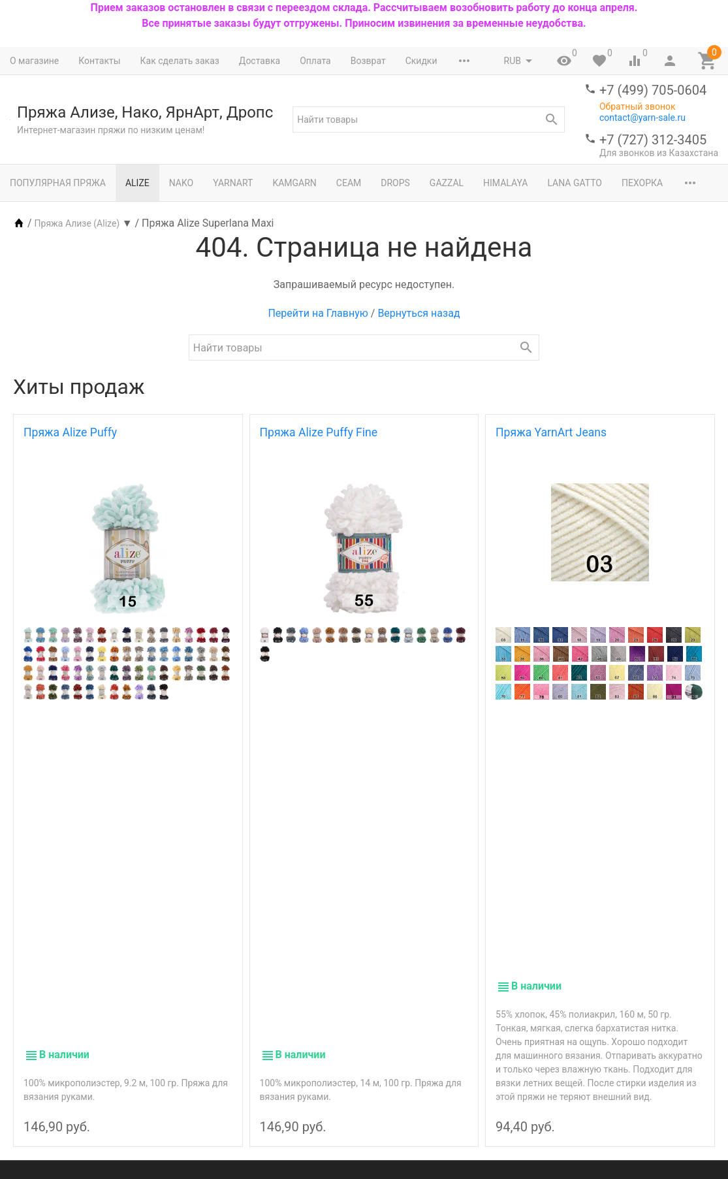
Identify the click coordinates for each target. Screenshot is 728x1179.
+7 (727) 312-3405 (652, 140)
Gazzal (447, 183)
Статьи (394, 1104)
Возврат (368, 61)
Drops (395, 183)
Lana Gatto (574, 183)
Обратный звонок (637, 106)
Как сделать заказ (179, 61)
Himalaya (505, 183)
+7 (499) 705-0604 (652, 90)
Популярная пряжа (58, 183)
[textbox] (429, 119)
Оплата (315, 61)
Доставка (259, 61)
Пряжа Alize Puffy (70, 432)
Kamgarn (294, 183)
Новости (397, 1091)
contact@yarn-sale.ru (642, 117)
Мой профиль (408, 1036)
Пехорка (642, 183)
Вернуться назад (418, 313)
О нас (283, 1077)
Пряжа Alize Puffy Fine (319, 432)
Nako (181, 183)
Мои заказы (405, 1049)
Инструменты (196, 1091)
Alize (137, 183)
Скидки (421, 61)
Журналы (187, 1104)
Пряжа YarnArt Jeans (551, 432)
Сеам (348, 183)
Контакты (99, 61)
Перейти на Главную (318, 313)
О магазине (34, 61)
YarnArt (233, 183)
